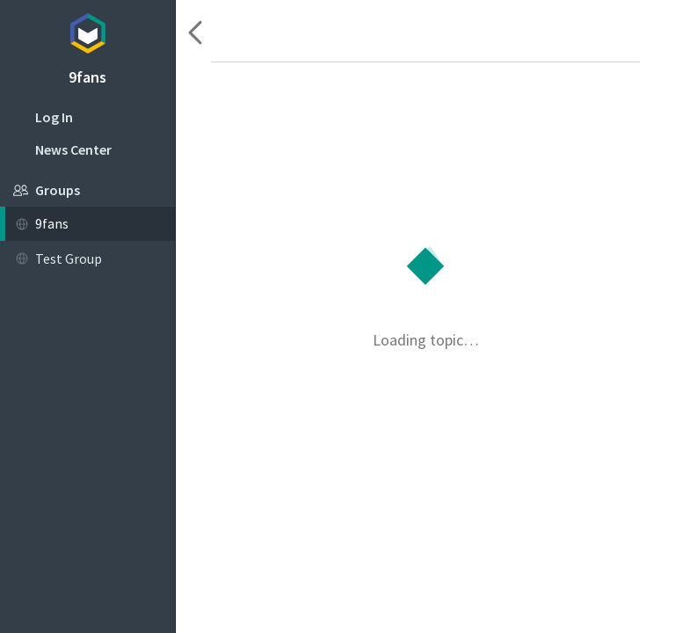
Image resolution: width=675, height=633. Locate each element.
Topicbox (87, 31)
